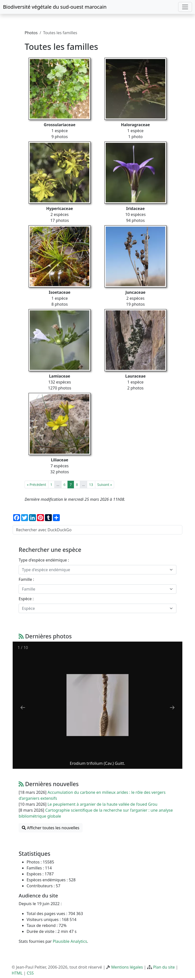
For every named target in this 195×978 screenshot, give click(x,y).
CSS (30, 973)
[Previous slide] (23, 707)
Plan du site (164, 967)
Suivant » (104, 484)
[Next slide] (172, 707)
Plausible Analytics (70, 941)
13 (91, 484)
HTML (17, 973)
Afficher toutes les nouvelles (50, 827)
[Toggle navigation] (185, 7)
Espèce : (26, 598)
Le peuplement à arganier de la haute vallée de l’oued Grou (102, 804)
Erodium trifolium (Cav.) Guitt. (97, 763)
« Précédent (36, 484)
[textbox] (94, 570)
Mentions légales (127, 967)
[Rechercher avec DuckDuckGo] (97, 529)
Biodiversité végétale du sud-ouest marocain (54, 6)
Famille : (26, 579)
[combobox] (97, 569)
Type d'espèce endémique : (44, 560)
